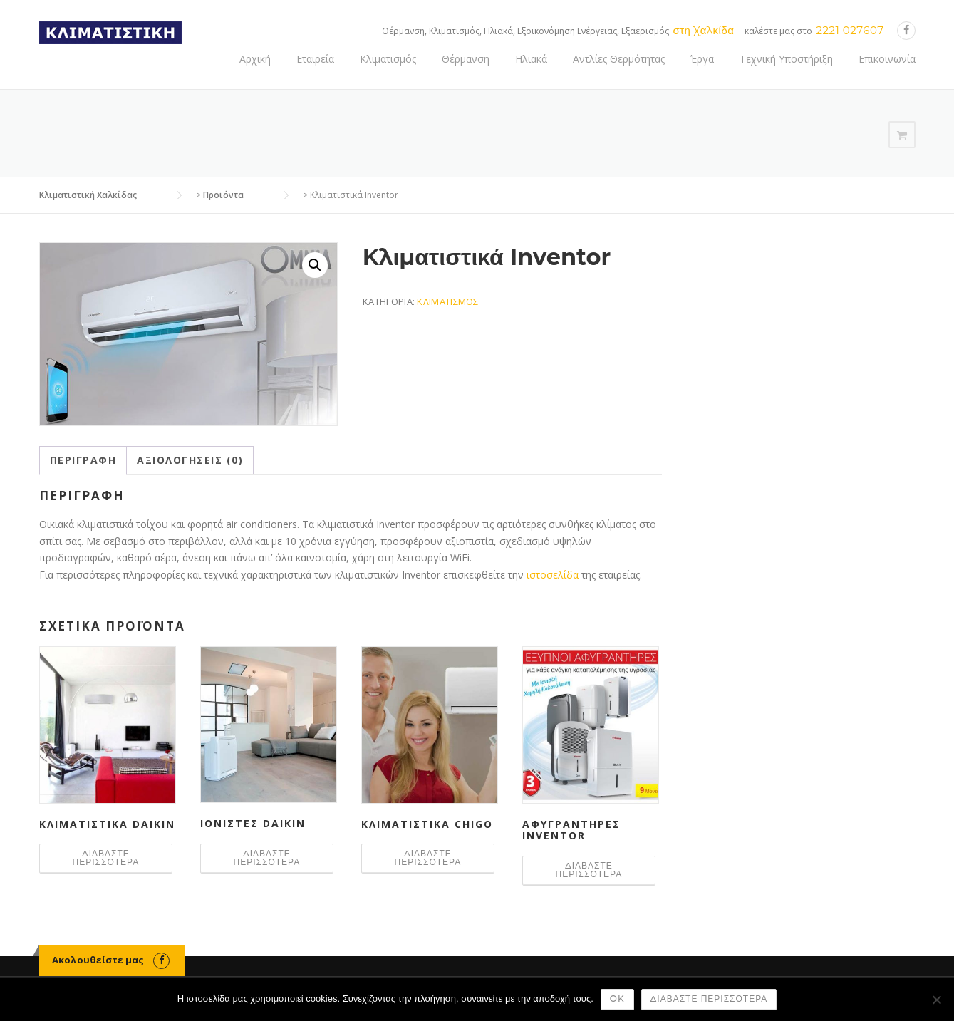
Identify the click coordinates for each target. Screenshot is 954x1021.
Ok (617, 998)
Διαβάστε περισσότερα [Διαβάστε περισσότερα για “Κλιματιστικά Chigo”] (428, 857)
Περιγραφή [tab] (83, 460)
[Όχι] (936, 1000)
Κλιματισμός (388, 59)
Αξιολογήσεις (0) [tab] (190, 460)
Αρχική (255, 59)
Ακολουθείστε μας (98, 959)
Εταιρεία (315, 59)
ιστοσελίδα (554, 574)
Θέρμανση (465, 59)
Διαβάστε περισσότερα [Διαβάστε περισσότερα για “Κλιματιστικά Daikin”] (106, 857)
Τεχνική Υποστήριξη (786, 59)
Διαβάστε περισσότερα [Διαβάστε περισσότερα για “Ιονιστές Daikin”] (267, 857)
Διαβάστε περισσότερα (709, 998)
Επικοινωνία (887, 59)
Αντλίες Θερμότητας (619, 59)
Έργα (702, 59)
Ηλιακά (531, 59)
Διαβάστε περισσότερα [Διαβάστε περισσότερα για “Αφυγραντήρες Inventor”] (589, 869)
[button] (315, 265)
